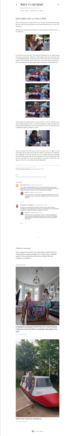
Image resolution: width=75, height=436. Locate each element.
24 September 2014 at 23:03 (36, 212)
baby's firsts (29, 176)
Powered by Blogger (37, 431)
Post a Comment (23, 334)
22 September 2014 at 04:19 (36, 185)
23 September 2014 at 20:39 (41, 205)
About (27, 10)
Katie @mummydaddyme (27, 205)
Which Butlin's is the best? (29, 419)
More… (42, 10)
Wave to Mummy (31, 4)
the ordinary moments (42, 176)
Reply (21, 201)
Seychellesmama (24, 185)
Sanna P (27, 192)
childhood (34, 176)
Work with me (34, 10)
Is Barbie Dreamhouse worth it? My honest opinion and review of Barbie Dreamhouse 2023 (36, 329)
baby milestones (22, 176)
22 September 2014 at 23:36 (36, 192)
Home (22, 10)
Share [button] (17, 174)
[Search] (58, 4)
